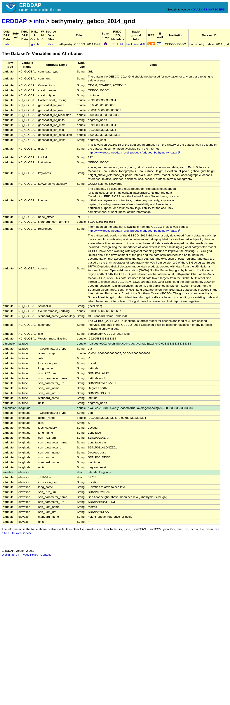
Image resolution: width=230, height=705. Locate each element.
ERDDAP (14, 21)
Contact (45, 554)
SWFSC (213, 9)
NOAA (194, 9)
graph (35, 44)
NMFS (203, 9)
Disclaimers (9, 554)
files (50, 44)
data (6, 44)
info (38, 21)
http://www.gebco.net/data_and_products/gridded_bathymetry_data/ (134, 152)
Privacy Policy (28, 554)
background (135, 44)
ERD (222, 9)
